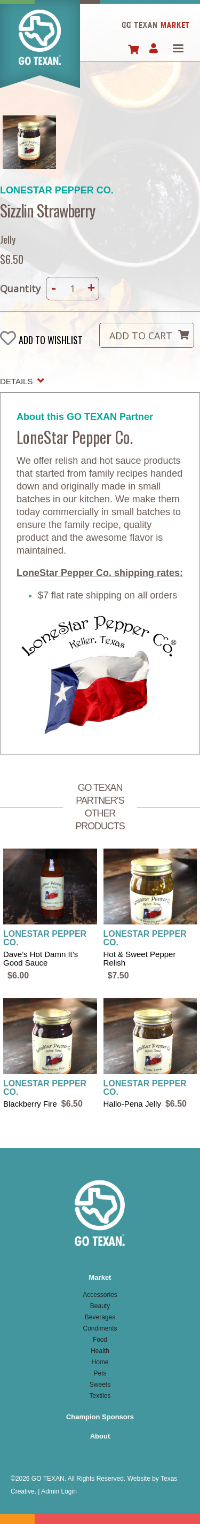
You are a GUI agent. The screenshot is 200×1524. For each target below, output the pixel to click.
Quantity (20, 288)
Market (100, 1277)
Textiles (99, 1395)
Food (100, 1339)
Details (16, 381)
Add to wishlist (51, 339)
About (100, 1436)
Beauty (100, 1306)
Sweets (100, 1384)
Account (153, 49)
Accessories (100, 1294)
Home (40, 50)
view (50, 915)
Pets (99, 1373)
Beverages (100, 1317)
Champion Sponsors (100, 1417)
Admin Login (59, 1491)
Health (100, 1351)
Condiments (100, 1328)
